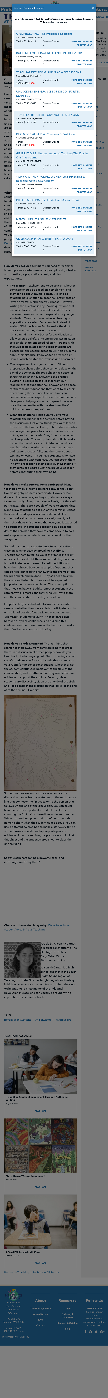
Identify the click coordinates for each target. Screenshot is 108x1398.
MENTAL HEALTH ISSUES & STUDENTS (41, 219)
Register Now (84, 45)
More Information (81, 41)
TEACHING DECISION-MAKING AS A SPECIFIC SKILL (49, 72)
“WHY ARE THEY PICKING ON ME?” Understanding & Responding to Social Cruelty (50, 179)
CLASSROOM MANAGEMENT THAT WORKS (44, 239)
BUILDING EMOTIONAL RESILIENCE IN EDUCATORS (49, 53)
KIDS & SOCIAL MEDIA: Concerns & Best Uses (46, 134)
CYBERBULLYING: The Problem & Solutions (44, 34)
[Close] (92, 8)
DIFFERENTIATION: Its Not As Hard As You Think (47, 200)
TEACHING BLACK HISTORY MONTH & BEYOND (47, 115)
